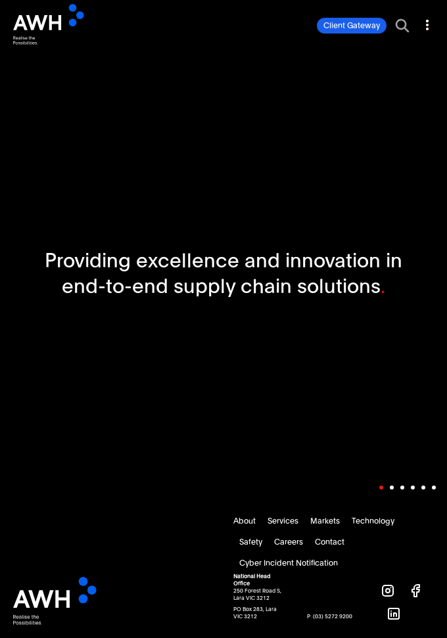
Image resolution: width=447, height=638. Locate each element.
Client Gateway (351, 26)
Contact (329, 542)
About (244, 521)
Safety (250, 542)
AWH (70, 24)
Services (283, 521)
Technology (373, 521)
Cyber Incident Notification (288, 563)
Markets (325, 521)
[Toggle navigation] (426, 23)
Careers (288, 542)
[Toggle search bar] (402, 26)
